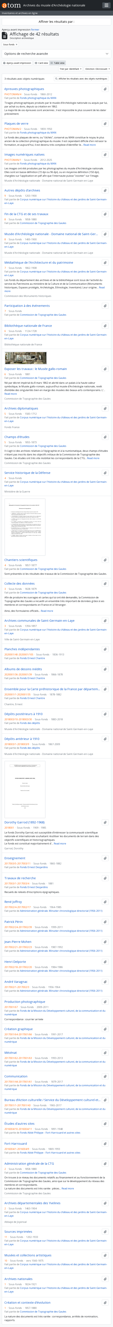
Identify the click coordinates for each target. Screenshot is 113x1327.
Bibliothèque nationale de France (28, 326)
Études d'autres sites (19, 1123)
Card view (41, 62)
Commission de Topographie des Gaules (43, 223)
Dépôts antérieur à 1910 (21, 739)
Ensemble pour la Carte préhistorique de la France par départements (52, 689)
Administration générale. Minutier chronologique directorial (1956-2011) (61, 910)
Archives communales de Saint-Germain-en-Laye (39, 620)
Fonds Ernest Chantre (32, 658)
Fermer (35, 29)
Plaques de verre (16, 123)
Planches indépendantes (22, 649)
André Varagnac (15, 982)
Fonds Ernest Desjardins (34, 867)
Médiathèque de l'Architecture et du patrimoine (38, 262)
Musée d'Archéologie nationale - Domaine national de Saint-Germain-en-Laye (52, 234)
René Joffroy (13, 902)
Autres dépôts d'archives (22, 190)
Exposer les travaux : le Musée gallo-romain (35, 369)
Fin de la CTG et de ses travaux (26, 214)
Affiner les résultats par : (56, 22)
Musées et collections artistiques (27, 1255)
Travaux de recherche (20, 878)
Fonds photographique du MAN (38, 98)
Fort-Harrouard (15, 1143)
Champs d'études (16, 437)
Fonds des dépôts (30, 723)
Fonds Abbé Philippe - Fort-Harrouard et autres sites (50, 1132)
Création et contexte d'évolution (27, 1302)
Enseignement (14, 858)
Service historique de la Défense (27, 473)
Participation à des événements (27, 306)
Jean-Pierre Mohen (17, 942)
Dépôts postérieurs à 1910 (23, 714)
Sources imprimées (18, 1231)
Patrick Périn (13, 922)
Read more (89, 144)
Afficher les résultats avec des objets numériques (81, 78)
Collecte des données (19, 583)
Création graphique (18, 1029)
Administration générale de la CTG (29, 1163)
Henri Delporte (15, 962)
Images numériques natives (24, 154)
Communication (15, 1076)
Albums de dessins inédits (23, 669)
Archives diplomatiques (21, 408)
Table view (57, 62)
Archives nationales (18, 1279)
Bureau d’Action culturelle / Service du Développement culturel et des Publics (52, 1100)
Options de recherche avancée (26, 54)
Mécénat (10, 1053)
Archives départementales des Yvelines (32, 1203)
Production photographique (24, 1002)
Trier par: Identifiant (70, 68)
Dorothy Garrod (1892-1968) (24, 822)
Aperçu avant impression (17, 62)
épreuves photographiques (24, 89)
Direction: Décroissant (96, 68)
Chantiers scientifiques (20, 560)
